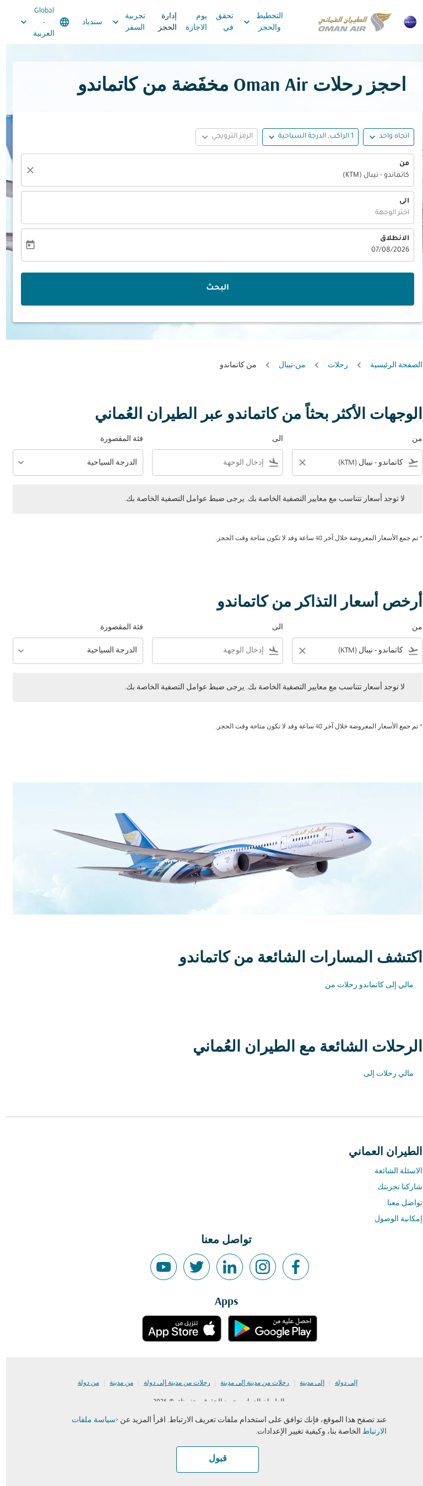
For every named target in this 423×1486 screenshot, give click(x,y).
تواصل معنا (398, 1203)
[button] (304, 137)
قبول (212, 1459)
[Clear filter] (295, 462)
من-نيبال (286, 365)
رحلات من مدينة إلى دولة (171, 1383)
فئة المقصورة (115, 439)
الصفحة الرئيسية (390, 365)
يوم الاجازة (190, 22)
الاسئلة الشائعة (392, 1171)
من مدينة (115, 1383)
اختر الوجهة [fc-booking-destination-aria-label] (386, 213)
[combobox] (359, 463)
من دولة (82, 1383)
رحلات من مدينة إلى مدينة (248, 1383)
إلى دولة (340, 1383)
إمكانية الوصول (392, 1219)
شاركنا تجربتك (393, 1187)
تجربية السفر (120, 22)
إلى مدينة (306, 1383)
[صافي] (22, 170)
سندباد (86, 22)
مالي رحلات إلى (382, 1074)
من (398, 164)
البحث (211, 288)
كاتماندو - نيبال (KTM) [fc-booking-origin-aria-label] (370, 175)
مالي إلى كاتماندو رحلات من (363, 985)
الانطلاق (388, 239)
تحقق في (218, 22)
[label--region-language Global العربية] (38, 22)
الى (398, 201)
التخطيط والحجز (254, 22)
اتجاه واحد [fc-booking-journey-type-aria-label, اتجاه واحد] (388, 136)
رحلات (332, 365)
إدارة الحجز (161, 22)
